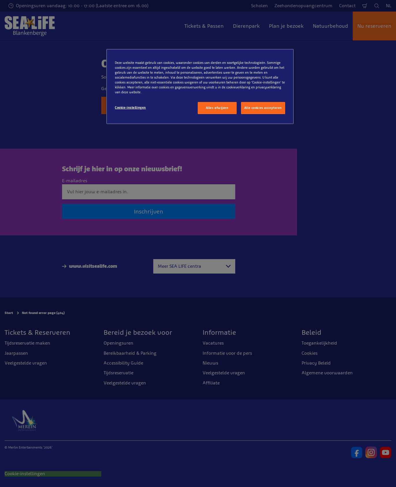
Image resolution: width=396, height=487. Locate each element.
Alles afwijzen (217, 108)
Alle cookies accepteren (263, 108)
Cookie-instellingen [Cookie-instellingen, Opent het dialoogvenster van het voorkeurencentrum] (130, 107)
